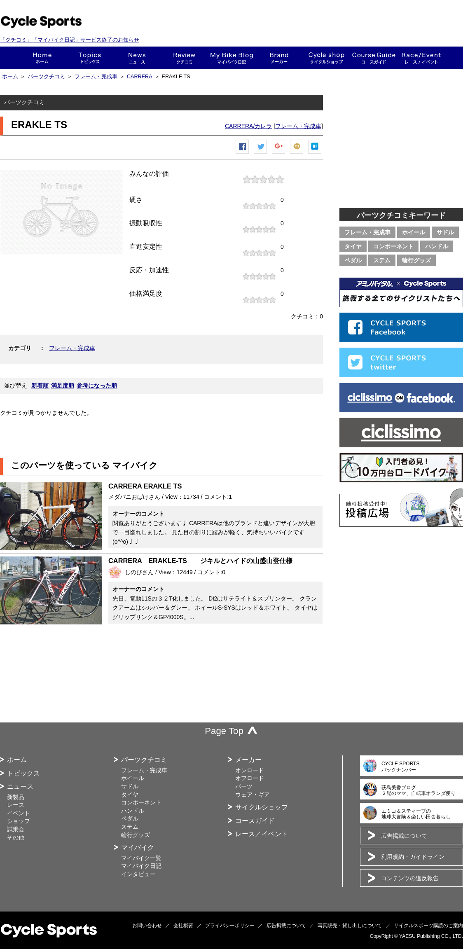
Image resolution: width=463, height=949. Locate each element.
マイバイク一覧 (141, 858)
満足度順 (62, 385)
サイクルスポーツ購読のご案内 (428, 925)
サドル (445, 232)
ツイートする (261, 153)
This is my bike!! (231, 58)
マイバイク (137, 847)
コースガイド (374, 58)
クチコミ (184, 58)
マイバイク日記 (141, 866)
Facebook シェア (242, 153)
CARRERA (139, 76)
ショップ (326, 58)
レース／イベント (261, 833)
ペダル (353, 260)
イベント (18, 813)
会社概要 (183, 925)
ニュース (137, 58)
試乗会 (15, 829)
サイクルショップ (261, 807)
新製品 (15, 797)
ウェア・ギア (252, 794)
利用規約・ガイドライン (412, 856)
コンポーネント (393, 246)
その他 (15, 837)
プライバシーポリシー (230, 925)
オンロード (249, 770)
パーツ (244, 786)
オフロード (249, 778)
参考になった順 (97, 385)
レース (15, 805)
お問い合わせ (147, 925)
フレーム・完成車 (96, 76)
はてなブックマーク (315, 153)
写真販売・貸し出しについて (350, 925)
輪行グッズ (416, 260)
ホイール (413, 232)
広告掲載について (404, 835)
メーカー (279, 58)
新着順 (40, 385)
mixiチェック (297, 153)
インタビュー (138, 874)
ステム (382, 260)
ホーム (42, 58)
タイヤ (353, 246)
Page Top (224, 731)
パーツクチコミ (46, 76)
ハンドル (436, 246)
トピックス (89, 58)
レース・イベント (421, 58)
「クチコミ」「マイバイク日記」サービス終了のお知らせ (69, 40)
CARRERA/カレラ (248, 126)
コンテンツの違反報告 (410, 878)
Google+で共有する (279, 153)
